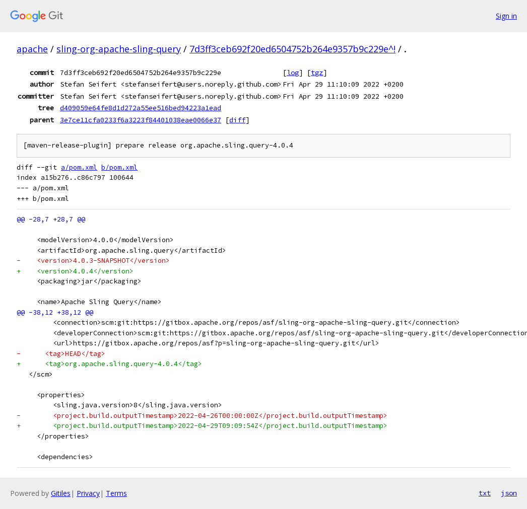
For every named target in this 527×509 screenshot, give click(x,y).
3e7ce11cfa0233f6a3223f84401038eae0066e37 (140, 119)
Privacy (88, 493)
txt (485, 492)
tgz (317, 72)
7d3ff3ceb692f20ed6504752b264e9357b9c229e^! (292, 49)
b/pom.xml (119, 167)
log (293, 72)
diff (237, 119)
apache (32, 49)
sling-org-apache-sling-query (118, 49)
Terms (116, 493)
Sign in (506, 16)
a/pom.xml (79, 167)
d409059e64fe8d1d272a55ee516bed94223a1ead (140, 107)
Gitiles (61, 493)
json (509, 492)
